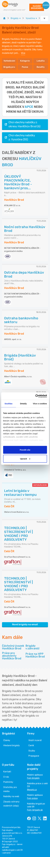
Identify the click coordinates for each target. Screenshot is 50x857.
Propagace (33, 756)
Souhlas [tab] (8, 403)
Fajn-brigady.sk (35, 810)
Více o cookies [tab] (40, 403)
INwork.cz (32, 789)
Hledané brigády (11, 745)
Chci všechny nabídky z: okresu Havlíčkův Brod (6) (22, 124)
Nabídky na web (11, 796)
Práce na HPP (35, 655)
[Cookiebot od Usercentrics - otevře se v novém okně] (35, 396)
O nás (6, 777)
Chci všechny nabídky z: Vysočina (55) (19, 137)
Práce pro (13, 656)
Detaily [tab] (23, 403)
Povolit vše (25, 450)
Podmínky (8, 782)
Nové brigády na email (25, 624)
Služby (31, 750)
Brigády (32, 647)
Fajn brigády (33, 778)
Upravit (25, 458)
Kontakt (7, 771)
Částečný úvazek (13, 647)
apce (29, 107)
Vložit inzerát (35, 740)
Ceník (31, 745)
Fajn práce (32, 798)
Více (23, 53)
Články (6, 740)
